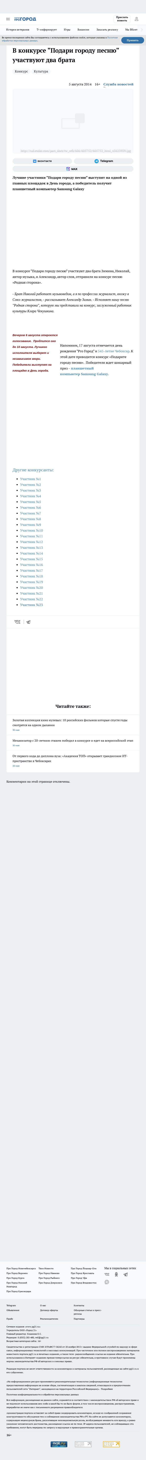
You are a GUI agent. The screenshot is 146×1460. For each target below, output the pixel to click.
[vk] (17, 622)
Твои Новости (46, 1268)
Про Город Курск (15, 1277)
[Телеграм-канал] (103, 161)
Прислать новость (122, 19)
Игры (67, 29)
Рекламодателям (49, 1318)
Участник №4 (30, 496)
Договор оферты (49, 1310)
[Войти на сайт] (136, 19)
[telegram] (29, 622)
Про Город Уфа (79, 1277)
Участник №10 (31, 530)
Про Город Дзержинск (50, 1282)
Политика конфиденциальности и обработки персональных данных (42, 1394)
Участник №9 (30, 524)
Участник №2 (30, 484)
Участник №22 (31, 599)
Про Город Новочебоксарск (21, 1268)
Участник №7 (30, 513)
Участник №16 (31, 565)
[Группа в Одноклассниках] (116, 1274)
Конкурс (21, 71)
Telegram (11, 1305)
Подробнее (107, 1389)
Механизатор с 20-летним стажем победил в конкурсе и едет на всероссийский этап (73, 743)
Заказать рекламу (107, 29)
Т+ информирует (47, 29)
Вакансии (83, 29)
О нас (43, 1305)
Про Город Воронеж (17, 1273)
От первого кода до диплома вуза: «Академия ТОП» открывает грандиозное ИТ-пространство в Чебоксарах (73, 761)
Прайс (9, 1318)
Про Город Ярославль (82, 1273)
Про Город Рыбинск (49, 1277)
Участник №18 (31, 576)
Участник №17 (31, 570)
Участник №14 (31, 553)
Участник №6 (30, 507)
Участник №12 (31, 542)
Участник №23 (31, 605)
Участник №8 (30, 519)
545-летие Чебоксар (113, 351)
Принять (133, 40)
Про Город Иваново (49, 1273)
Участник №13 (31, 547)
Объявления (12, 1310)
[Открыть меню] (8, 19)
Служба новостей (118, 84)
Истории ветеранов (17, 29)
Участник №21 (31, 593)
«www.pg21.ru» (32, 1326)
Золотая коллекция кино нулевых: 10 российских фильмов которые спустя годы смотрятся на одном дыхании (73, 725)
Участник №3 (30, 490)
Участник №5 (30, 502)
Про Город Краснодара (18, 1291)
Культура (41, 71)
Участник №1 (30, 479)
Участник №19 (31, 582)
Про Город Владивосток (83, 1282)
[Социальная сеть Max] (73, 169)
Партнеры (79, 1318)
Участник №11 (31, 536)
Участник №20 (31, 587)
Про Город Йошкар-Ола (83, 1268)
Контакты (79, 1305)
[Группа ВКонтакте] (42, 161)
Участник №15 (31, 559)
